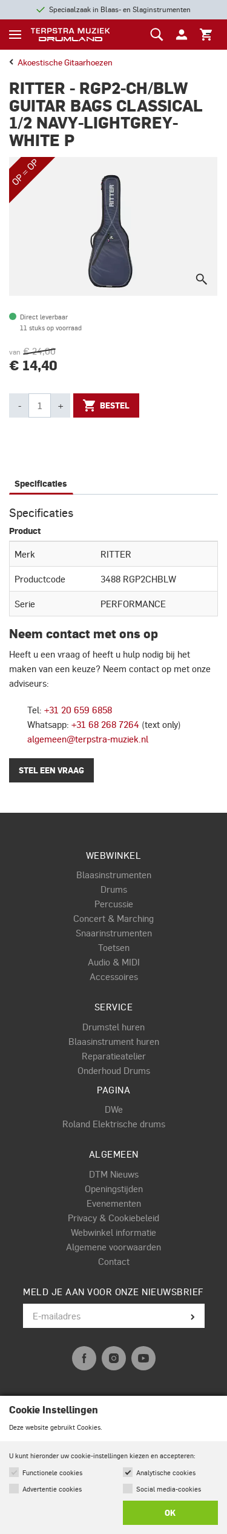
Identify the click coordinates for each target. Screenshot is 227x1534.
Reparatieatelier (114, 1056)
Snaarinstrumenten (114, 933)
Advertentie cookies (52, 1488)
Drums (113, 889)
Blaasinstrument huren (113, 1041)
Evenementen (114, 1203)
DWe (114, 1109)
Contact (114, 1261)
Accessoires (114, 976)
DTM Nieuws (114, 1174)
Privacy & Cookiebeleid (113, 1218)
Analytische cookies (166, 1472)
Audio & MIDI (114, 962)
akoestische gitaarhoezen (61, 61)
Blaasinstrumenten (113, 875)
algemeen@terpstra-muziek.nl (87, 739)
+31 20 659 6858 (78, 710)
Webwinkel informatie (113, 1232)
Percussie (113, 904)
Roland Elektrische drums (113, 1124)
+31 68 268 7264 (105, 724)
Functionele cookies (52, 1472)
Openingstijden (114, 1188)
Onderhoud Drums (113, 1070)
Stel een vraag (51, 770)
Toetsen (114, 947)
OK (170, 1513)
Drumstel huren (113, 1027)
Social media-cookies (168, 1488)
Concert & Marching (113, 918)
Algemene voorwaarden (113, 1247)
